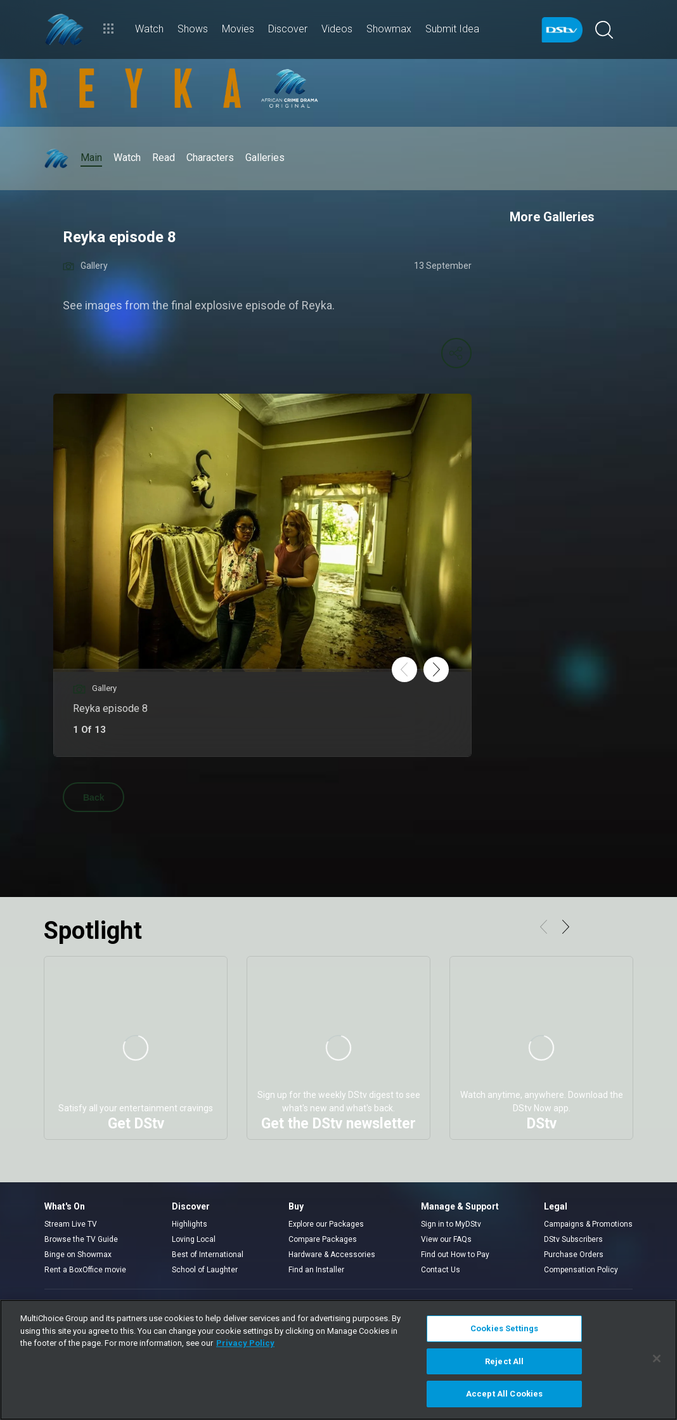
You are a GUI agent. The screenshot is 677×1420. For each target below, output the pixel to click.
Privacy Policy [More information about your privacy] (245, 1343)
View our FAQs (446, 1239)
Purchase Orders (573, 1254)
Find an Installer (316, 1269)
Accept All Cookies (504, 1393)
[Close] (657, 1358)
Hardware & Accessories (331, 1254)
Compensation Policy (581, 1269)
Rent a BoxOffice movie (85, 1269)
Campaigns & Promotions (588, 1224)
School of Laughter (205, 1269)
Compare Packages (322, 1239)
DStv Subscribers (573, 1239)
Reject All (504, 1361)
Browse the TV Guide (81, 1239)
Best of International (207, 1254)
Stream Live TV (70, 1224)
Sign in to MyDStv (451, 1224)
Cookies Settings (504, 1328)
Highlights (189, 1224)
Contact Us (440, 1269)
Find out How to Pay (455, 1254)
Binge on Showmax (78, 1254)
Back (93, 797)
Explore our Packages (326, 1224)
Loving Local (194, 1239)
